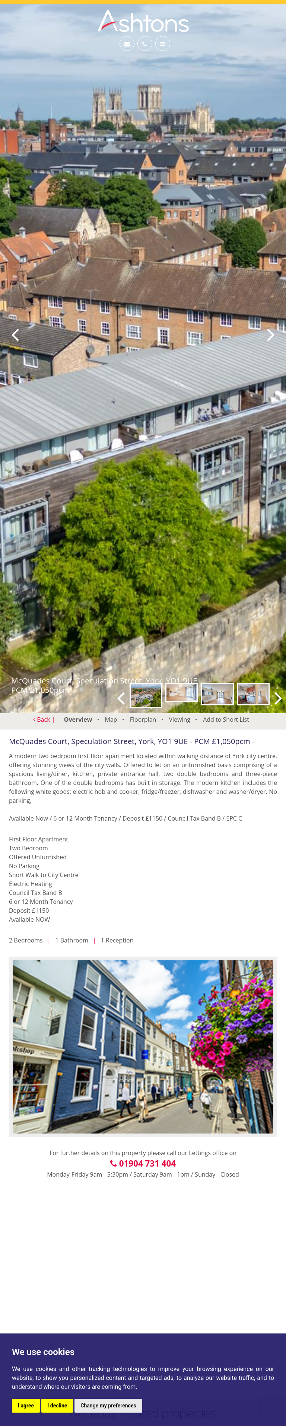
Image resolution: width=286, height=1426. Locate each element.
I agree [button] (26, 1406)
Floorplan (143, 719)
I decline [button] (57, 1406)
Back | (44, 719)
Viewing (180, 719)
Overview (78, 719)
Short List (226, 719)
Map (111, 719)
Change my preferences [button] (108, 1406)
